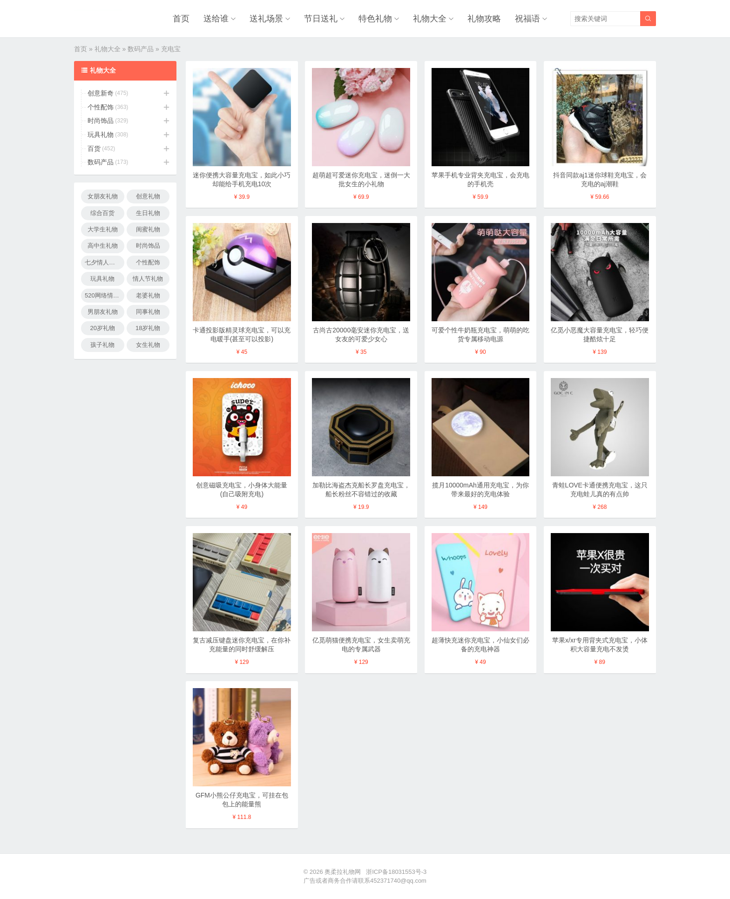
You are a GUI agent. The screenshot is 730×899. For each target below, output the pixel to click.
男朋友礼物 (103, 311)
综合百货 (102, 213)
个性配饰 (101, 107)
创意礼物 (148, 196)
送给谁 (216, 18)
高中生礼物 (103, 245)
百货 (94, 148)
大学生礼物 (103, 229)
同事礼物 (148, 311)
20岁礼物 (102, 327)
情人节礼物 (148, 278)
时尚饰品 (101, 120)
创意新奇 (101, 93)
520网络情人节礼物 (104, 295)
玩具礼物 (101, 134)
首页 (181, 18)
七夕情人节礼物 (104, 262)
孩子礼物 (102, 344)
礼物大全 (429, 18)
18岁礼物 (147, 327)
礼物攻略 (484, 18)
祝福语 (527, 18)
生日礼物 (148, 213)
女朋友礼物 (103, 196)
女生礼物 (148, 344)
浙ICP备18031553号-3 (396, 871)
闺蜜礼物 (148, 229)
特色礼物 (375, 18)
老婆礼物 (148, 295)
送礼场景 (266, 18)
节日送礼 (321, 18)
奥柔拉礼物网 (342, 871)
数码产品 (141, 49)
